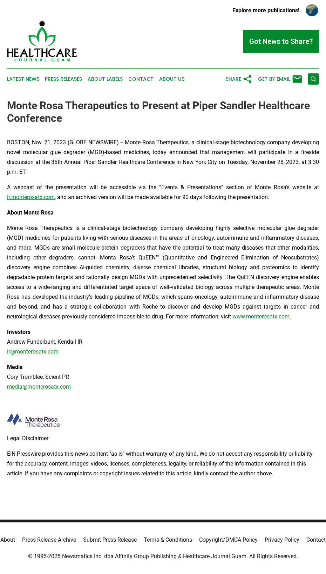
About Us (171, 79)
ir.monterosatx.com (31, 197)
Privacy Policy (282, 539)
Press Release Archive (49, 539)
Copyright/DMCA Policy (228, 539)
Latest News (23, 79)
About (7, 539)
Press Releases (63, 79)
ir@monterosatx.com (33, 351)
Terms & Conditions (168, 539)
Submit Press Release (110, 539)
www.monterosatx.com (261, 316)
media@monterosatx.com (39, 386)
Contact (141, 79)
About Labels (105, 79)
